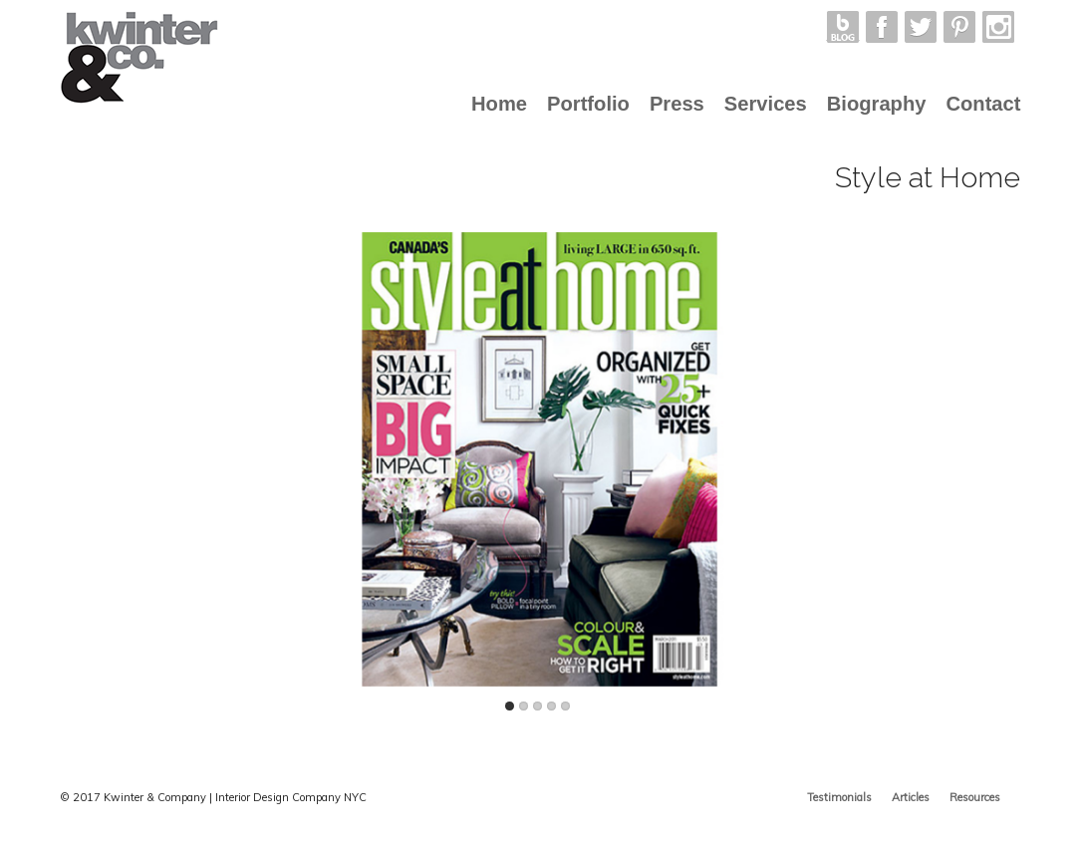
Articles (911, 797)
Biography (877, 103)
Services (765, 103)
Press (677, 103)
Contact (982, 103)
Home (499, 103)
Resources (974, 797)
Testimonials (839, 797)
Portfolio (588, 103)
